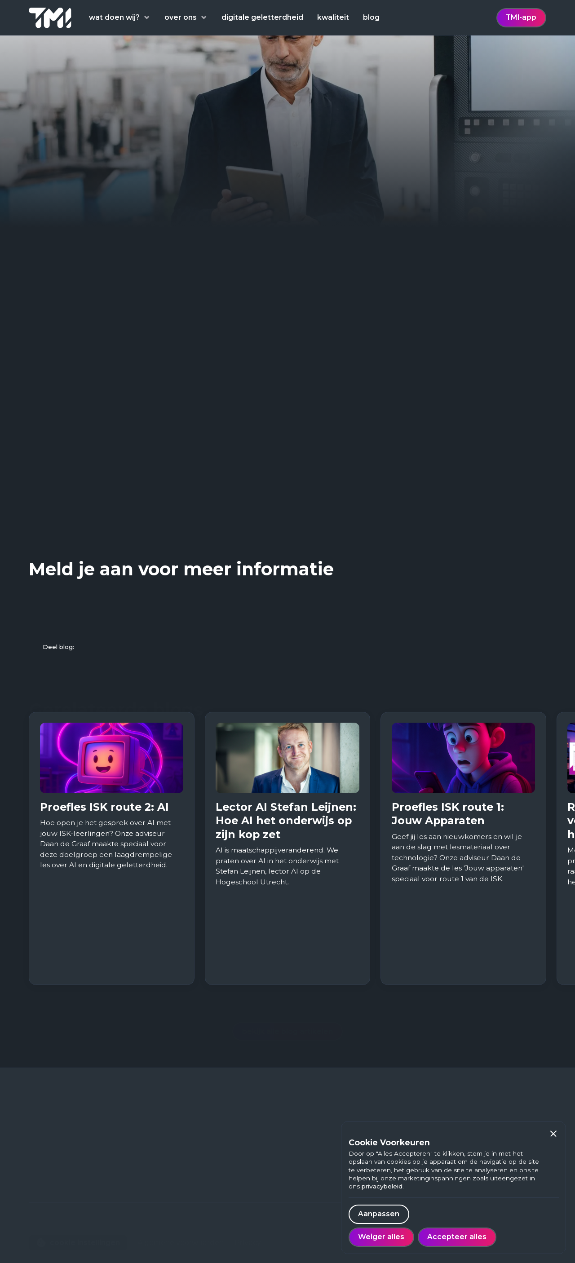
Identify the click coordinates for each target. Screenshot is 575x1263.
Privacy (247, 1226)
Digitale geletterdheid (182, 1131)
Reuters (49, 313)
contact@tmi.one (60, 1196)
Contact (156, 1201)
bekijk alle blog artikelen (287, 1015)
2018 (296, 358)
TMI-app (521, 17)
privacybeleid (382, 1186)
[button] (553, 1133)
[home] (50, 17)
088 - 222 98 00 (57, 1182)
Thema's (158, 1145)
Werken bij (161, 1173)
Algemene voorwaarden (180, 1226)
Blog (150, 1159)
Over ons (158, 1187)
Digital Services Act (219, 478)
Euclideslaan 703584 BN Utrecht (59, 1162)
